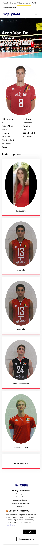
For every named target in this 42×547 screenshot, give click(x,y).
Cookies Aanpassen (26, 539)
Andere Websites (9, 7)
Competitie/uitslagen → (21, 500)
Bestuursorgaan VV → (21, 494)
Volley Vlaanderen (23, 3)
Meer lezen (10, 525)
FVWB (34, 3)
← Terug (5, 42)
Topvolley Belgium (9, 3)
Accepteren (29, 532)
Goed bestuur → (21, 497)
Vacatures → (21, 506)
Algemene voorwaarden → (21, 503)
